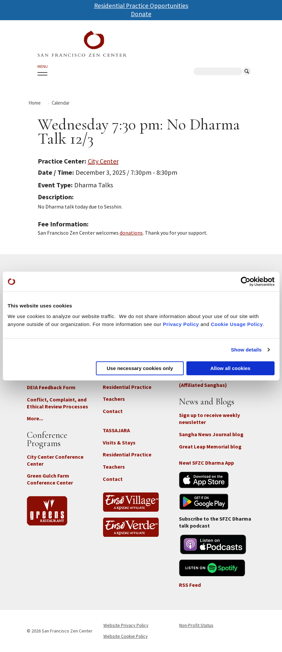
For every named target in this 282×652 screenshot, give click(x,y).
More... (35, 418)
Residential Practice (127, 387)
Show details (246, 349)
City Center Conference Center (55, 460)
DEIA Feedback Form (51, 387)
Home (34, 103)
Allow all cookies (230, 368)
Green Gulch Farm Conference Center (50, 479)
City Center (103, 161)
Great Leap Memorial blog (210, 446)
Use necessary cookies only (140, 368)
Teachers (114, 399)
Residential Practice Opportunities (141, 6)
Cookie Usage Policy (237, 324)
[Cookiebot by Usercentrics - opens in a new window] (245, 282)
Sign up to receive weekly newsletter (209, 418)
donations (131, 232)
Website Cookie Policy (125, 636)
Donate (141, 14)
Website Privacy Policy (125, 625)
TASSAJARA (116, 430)
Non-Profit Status (196, 625)
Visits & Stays (119, 442)
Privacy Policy (181, 324)
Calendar (61, 103)
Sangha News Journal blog (211, 434)
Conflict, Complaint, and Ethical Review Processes (57, 403)
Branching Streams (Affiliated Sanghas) (203, 381)
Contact (113, 411)
